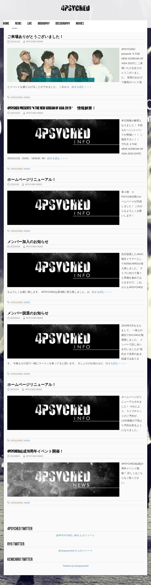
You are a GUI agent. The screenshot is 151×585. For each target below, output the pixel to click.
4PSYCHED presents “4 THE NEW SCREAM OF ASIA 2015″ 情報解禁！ (51, 108)
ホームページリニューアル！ (31, 179)
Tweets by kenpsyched (75, 565)
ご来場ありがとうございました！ (35, 37)
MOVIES (80, 23)
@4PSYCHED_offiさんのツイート (75, 535)
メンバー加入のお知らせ (27, 242)
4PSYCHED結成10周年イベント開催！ (35, 451)
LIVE (29, 23)
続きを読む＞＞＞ (80, 86)
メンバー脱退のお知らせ (27, 313)
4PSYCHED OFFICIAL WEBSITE (83, 582)
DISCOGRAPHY (62, 23)
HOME (6, 23)
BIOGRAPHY (44, 23)
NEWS (18, 23)
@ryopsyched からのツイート (75, 550)
